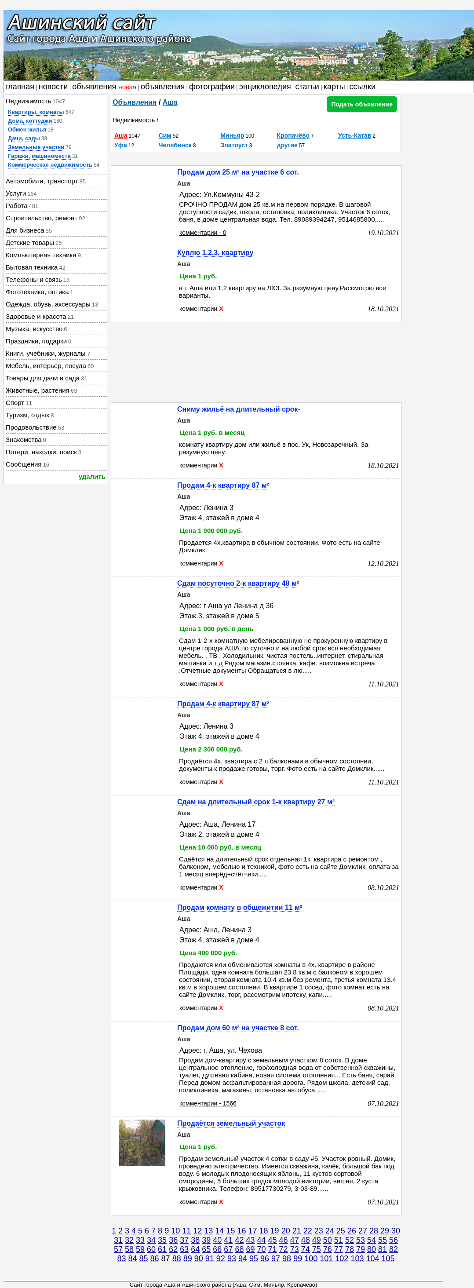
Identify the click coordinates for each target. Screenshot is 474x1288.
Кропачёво (293, 135)
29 (384, 1230)
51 (338, 1240)
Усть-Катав (355, 135)
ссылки (363, 86)
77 (338, 1249)
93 (231, 1258)
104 (372, 1258)
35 (162, 1240)
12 (197, 1230)
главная (19, 86)
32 (129, 1240)
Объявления (135, 102)
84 (132, 1258)
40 (217, 1240)
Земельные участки (36, 147)
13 (208, 1230)
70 (261, 1249)
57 (118, 1249)
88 (176, 1258)
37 (184, 1240)
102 (341, 1258)
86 (154, 1258)
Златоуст (234, 145)
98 (286, 1258)
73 (294, 1249)
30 (395, 1230)
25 (340, 1230)
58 (129, 1249)
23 (318, 1230)
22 (307, 1230)
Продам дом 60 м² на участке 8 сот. (238, 1028)
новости (53, 86)
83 (121, 1258)
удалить (92, 476)
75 (316, 1249)
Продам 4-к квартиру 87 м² (223, 485)
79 (360, 1249)
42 (239, 1240)
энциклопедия (265, 86)
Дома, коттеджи (30, 120)
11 (186, 1230)
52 (349, 1240)
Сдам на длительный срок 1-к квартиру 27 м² (256, 802)
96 (264, 1258)
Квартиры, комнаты (36, 112)
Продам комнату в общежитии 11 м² (239, 907)
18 (263, 1230)
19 (274, 1230)
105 (388, 1258)
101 (326, 1258)
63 (184, 1249)
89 (187, 1258)
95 (253, 1258)
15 (230, 1230)
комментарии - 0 (202, 232)
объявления (104, 86)
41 (228, 1240)
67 (228, 1249)
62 (173, 1249)
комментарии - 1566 (208, 1103)
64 (195, 1249)
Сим (165, 135)
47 (294, 1240)
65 (206, 1249)
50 (327, 1240)
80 (371, 1249)
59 (140, 1249)
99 (297, 1258)
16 (241, 1230)
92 (220, 1258)
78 (349, 1249)
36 (173, 1240)
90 (198, 1258)
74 (305, 1249)
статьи (307, 86)
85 (143, 1258)
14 (219, 1230)
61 (162, 1249)
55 (382, 1240)
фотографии (212, 86)
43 (250, 1240)
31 (118, 1240)
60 (151, 1249)
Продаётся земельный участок (231, 1123)
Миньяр (232, 135)
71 (272, 1249)
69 (250, 1249)
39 (206, 1240)
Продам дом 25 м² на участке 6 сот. (238, 172)
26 (351, 1230)
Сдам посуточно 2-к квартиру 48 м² (238, 583)
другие (287, 145)
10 (175, 1230)
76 (327, 1249)
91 (209, 1258)
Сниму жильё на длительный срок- (238, 409)
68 (239, 1249)
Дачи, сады (24, 138)
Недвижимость (134, 120)
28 (373, 1230)
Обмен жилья (27, 129)
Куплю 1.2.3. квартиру (215, 252)
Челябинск (175, 145)
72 (283, 1249)
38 (195, 1240)
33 (140, 1240)
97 (275, 1258)
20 (285, 1230)
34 (151, 1240)
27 (362, 1230)
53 (360, 1240)
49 (316, 1240)
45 (272, 1240)
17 (252, 1230)
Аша (170, 102)
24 (329, 1230)
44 (261, 1240)
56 (393, 1240)
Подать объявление (362, 104)
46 (283, 1240)
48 (305, 1240)
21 (296, 1230)
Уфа (120, 145)
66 (217, 1249)
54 (371, 1240)
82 (393, 1249)
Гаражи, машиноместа (39, 156)
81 (382, 1249)
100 (310, 1258)
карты (334, 86)
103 (357, 1258)
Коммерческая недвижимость (50, 164)
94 (242, 1258)
